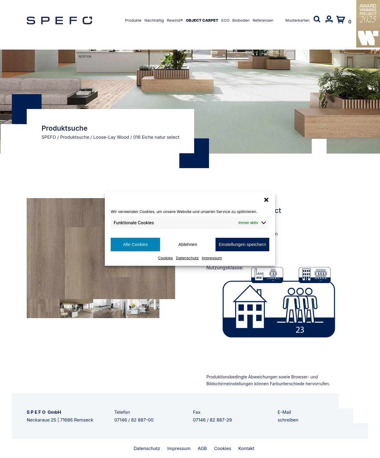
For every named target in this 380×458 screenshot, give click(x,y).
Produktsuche (74, 137)
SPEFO (49, 137)
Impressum (212, 257)
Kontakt (246, 448)
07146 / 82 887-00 (133, 420)
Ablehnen (187, 244)
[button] (266, 200)
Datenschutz (187, 257)
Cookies (165, 257)
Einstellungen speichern (242, 244)
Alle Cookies (135, 244)
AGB (202, 448)
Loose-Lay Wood (111, 137)
